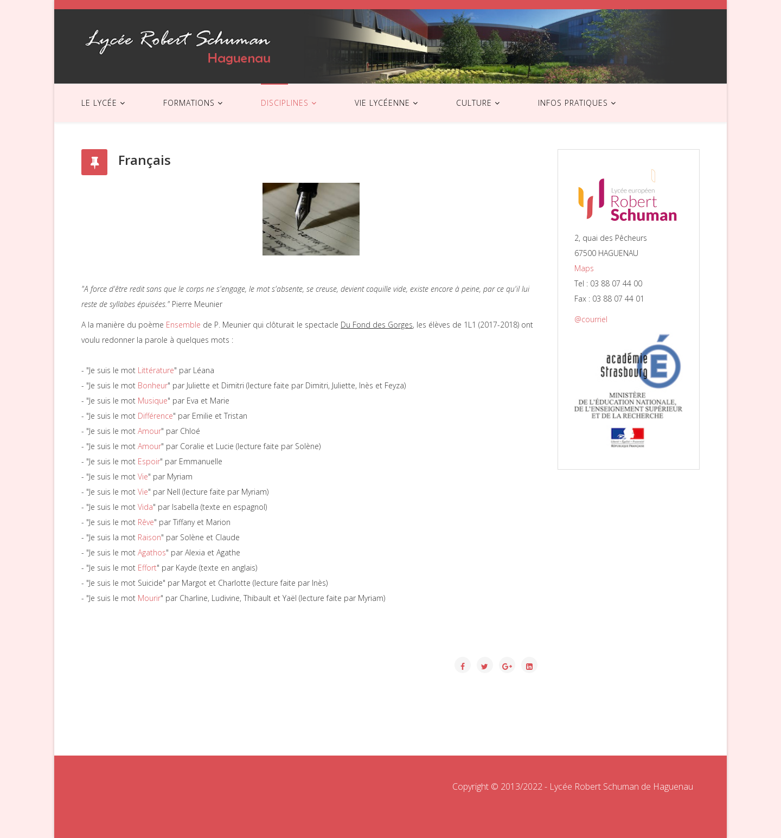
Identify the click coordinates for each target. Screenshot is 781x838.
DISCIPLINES (285, 103)
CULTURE (474, 103)
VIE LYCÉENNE (382, 103)
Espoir (149, 461)
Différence (155, 416)
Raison (149, 537)
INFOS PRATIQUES (573, 103)
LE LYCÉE (99, 103)
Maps (584, 268)
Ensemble (183, 324)
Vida (145, 507)
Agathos (152, 552)
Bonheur (153, 385)
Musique (153, 400)
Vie (143, 476)
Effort (147, 567)
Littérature (156, 370)
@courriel (590, 319)
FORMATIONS (189, 103)
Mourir (149, 598)
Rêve (146, 522)
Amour (149, 431)
